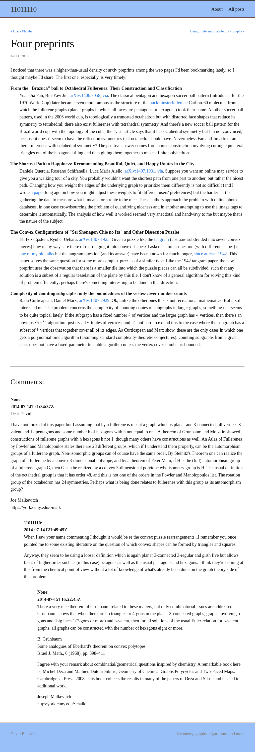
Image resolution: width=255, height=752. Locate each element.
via (105, 95)
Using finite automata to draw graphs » (217, 31)
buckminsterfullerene (169, 102)
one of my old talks (36, 253)
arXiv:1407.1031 (140, 171)
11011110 (23, 9)
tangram (161, 239)
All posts (236, 9)
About (217, 9)
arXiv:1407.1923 (94, 239)
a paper (37, 192)
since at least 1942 (210, 253)
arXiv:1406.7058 (85, 95)
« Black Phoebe (21, 31)
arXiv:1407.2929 (94, 300)
